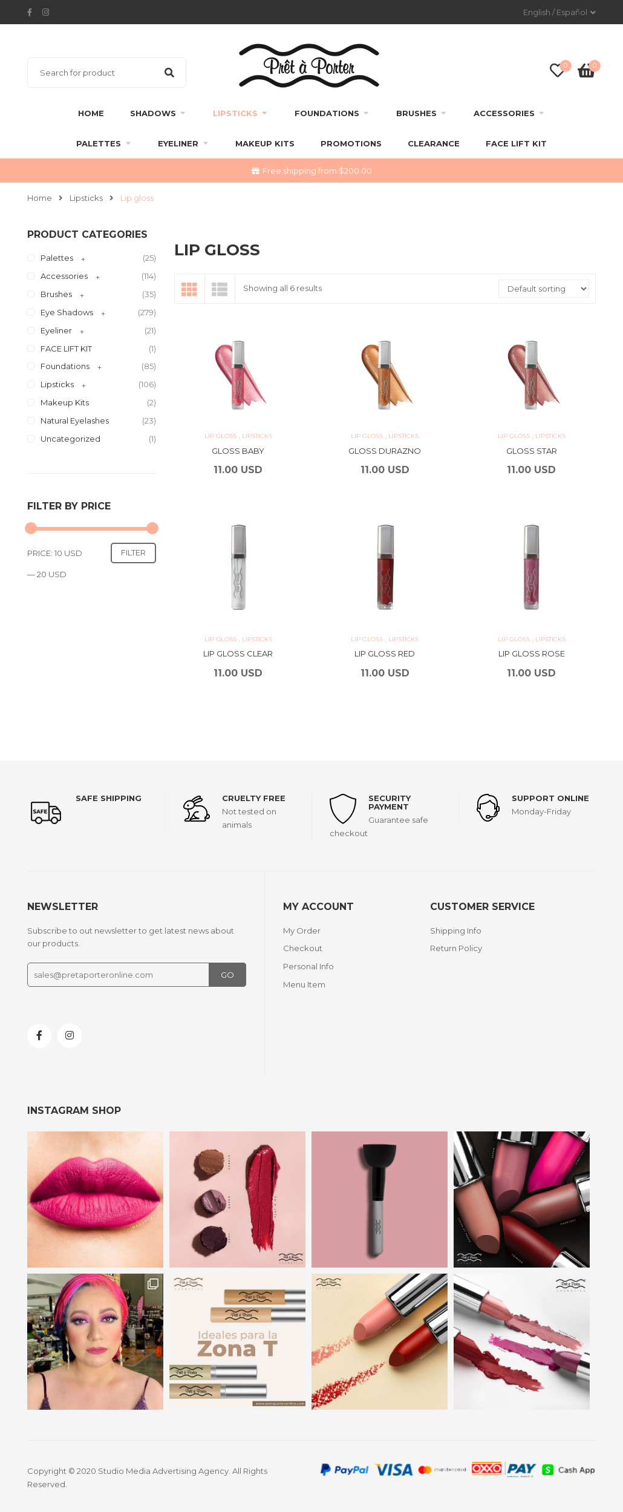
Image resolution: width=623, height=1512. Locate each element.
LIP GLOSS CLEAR (238, 653)
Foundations (327, 113)
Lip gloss (221, 436)
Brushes (416, 113)
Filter (133, 552)
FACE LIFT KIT (516, 143)
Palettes (98, 143)
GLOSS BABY (238, 451)
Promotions (351, 143)
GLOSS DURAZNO (384, 451)
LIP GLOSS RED (384, 653)
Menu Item (304, 984)
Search (169, 72)
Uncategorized (70, 438)
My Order (302, 930)
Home (91, 113)
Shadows (153, 113)
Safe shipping (109, 798)
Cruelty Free (253, 798)
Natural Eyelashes (75, 420)
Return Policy (456, 948)
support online (550, 798)
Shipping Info (455, 930)
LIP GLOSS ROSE (531, 653)
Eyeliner (178, 143)
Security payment (389, 802)
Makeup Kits (265, 143)
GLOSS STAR (531, 451)
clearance (434, 143)
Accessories (504, 113)
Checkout (302, 948)
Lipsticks (235, 113)
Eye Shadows (67, 312)
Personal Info (308, 966)
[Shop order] (543, 289)
